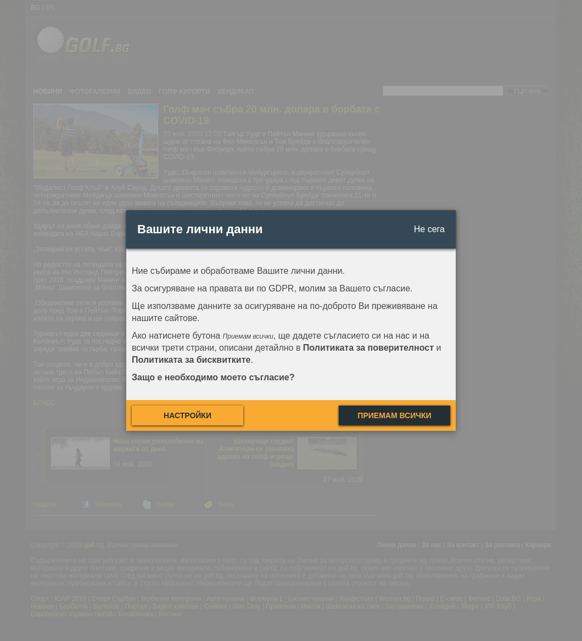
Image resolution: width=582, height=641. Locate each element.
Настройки (187, 415)
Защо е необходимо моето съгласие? (213, 377)
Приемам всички (394, 415)
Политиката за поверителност (368, 347)
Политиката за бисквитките (191, 359)
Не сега (429, 229)
